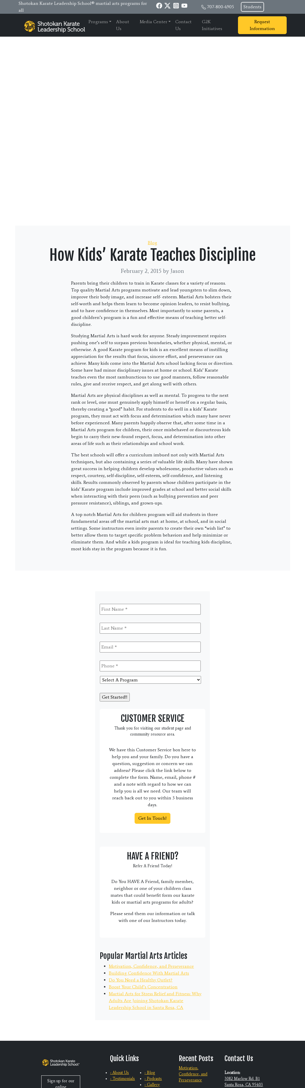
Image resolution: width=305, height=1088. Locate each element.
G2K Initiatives (212, 25)
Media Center (153, 21)
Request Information (262, 25)
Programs (98, 21)
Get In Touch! (152, 818)
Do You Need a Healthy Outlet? (140, 980)
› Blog (149, 1072)
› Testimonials (122, 1078)
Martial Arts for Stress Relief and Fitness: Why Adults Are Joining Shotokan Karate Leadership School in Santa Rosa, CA (155, 1000)
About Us (122, 25)
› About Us (119, 1072)
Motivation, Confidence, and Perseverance (151, 966)
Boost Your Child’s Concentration (143, 987)
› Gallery (152, 1084)
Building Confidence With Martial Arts (149, 973)
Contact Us (183, 25)
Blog (152, 242)
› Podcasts (153, 1078)
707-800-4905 (220, 6)
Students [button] (252, 6)
